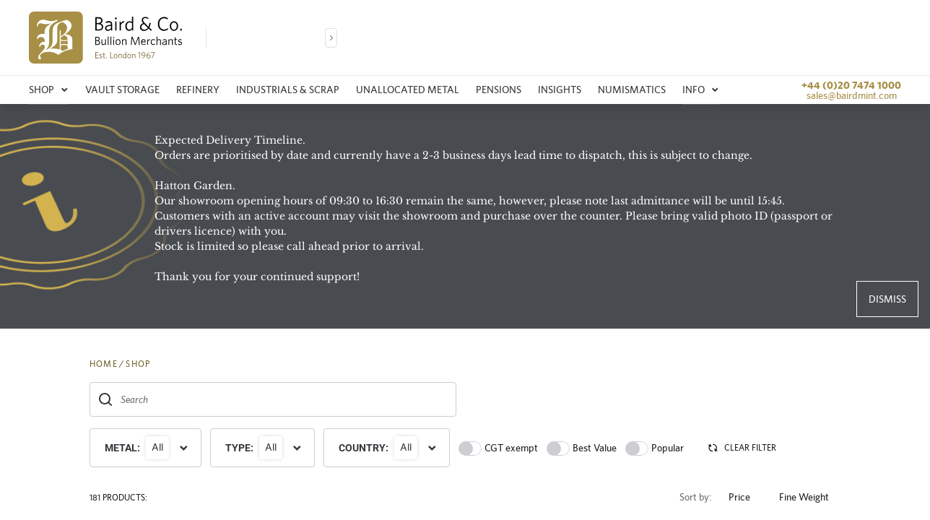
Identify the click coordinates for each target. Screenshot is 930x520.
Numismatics (632, 89)
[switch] (470, 448)
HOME (104, 364)
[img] (106, 38)
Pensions (498, 89)
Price (745, 497)
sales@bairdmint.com (852, 95)
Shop (49, 89)
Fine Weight (809, 497)
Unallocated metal (407, 89)
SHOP (138, 364)
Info (700, 89)
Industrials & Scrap (287, 89)
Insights (559, 89)
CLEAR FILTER (741, 448)
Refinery (198, 89)
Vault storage (122, 89)
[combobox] (273, 399)
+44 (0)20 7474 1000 (851, 85)
